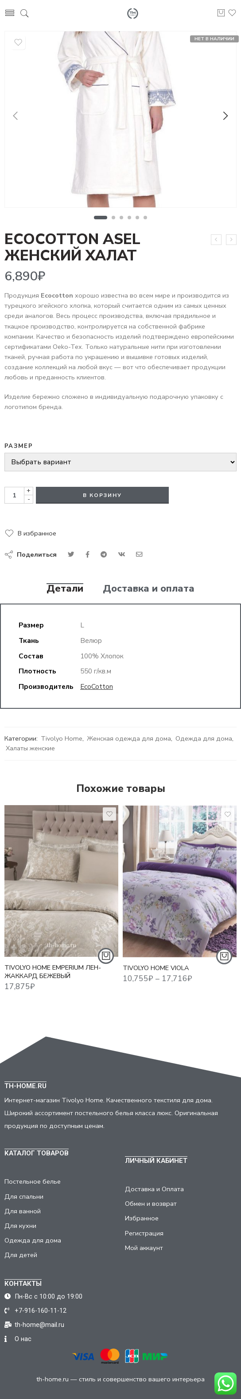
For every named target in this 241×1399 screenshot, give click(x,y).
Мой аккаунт (144, 1247)
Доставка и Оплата (154, 1189)
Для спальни (23, 1196)
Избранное (142, 1218)
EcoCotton (96, 686)
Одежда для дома (203, 738)
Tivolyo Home (61, 738)
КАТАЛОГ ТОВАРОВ (36, 1153)
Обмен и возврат (151, 1203)
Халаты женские (30, 748)
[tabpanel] (120, 121)
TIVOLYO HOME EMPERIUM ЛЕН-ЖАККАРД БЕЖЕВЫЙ (52, 977)
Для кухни (20, 1225)
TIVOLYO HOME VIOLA (156, 974)
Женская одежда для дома (129, 738)
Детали (65, 589)
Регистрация (144, 1233)
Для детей (20, 1254)
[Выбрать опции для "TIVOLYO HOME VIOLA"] (224, 963)
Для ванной (22, 1211)
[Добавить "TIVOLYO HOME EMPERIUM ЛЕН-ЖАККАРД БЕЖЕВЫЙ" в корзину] (106, 961)
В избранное (37, 533)
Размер (18, 446)
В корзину (102, 495)
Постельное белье (32, 1181)
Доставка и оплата (148, 589)
